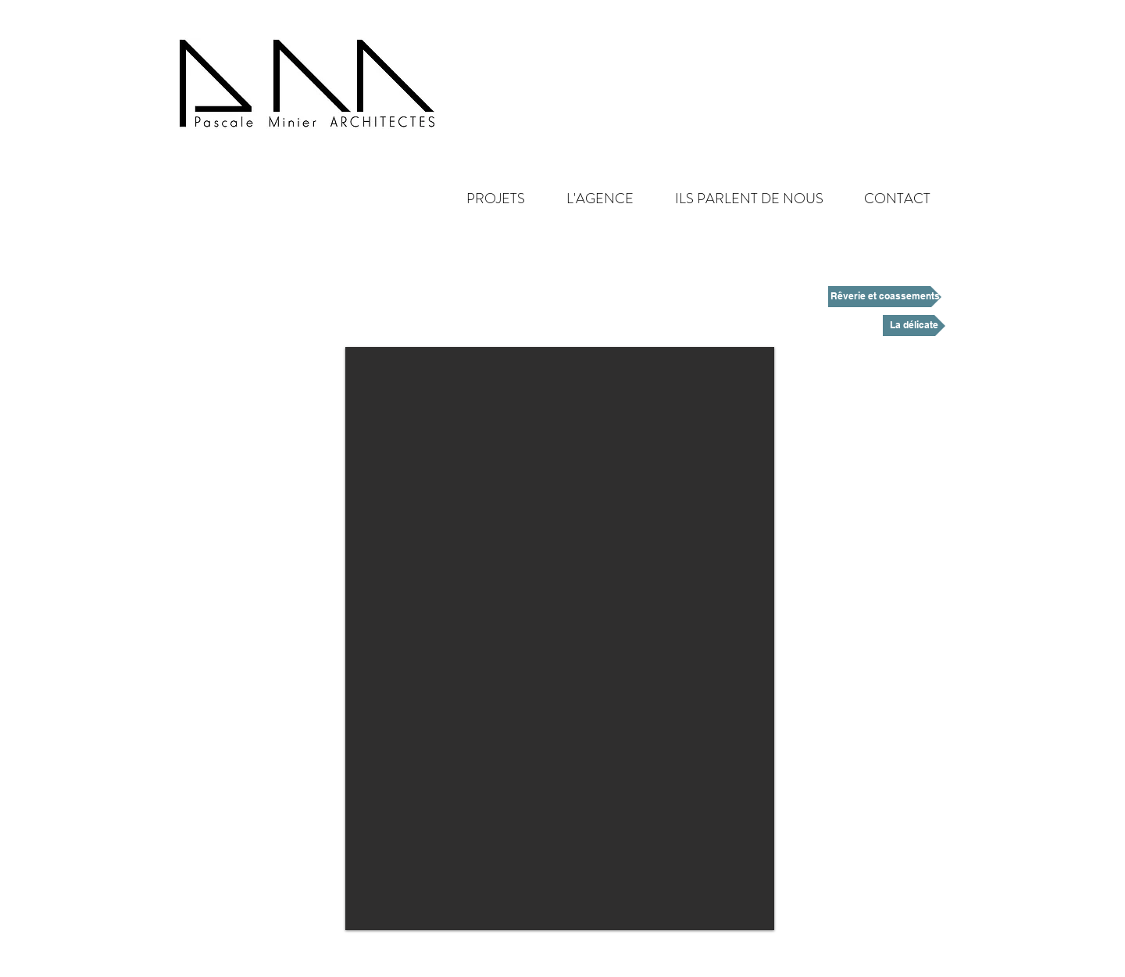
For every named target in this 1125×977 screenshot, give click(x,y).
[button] (587, 199)
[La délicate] (914, 325)
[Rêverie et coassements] (884, 296)
